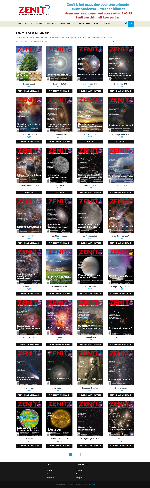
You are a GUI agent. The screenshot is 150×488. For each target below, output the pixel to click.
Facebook (79, 470)
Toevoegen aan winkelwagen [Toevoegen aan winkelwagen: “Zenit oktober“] (28, 446)
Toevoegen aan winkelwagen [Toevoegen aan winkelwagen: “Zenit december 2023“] (90, 395)
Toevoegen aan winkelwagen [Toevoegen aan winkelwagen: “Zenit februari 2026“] (90, 91)
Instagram (79, 477)
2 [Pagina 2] (74, 455)
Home (20, 24)
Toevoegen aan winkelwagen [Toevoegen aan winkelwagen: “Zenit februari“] (28, 395)
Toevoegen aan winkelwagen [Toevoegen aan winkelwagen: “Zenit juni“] (120, 446)
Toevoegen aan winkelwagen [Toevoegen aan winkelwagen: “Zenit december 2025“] (28, 142)
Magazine (29, 24)
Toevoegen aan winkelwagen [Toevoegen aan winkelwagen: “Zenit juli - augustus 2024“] (120, 294)
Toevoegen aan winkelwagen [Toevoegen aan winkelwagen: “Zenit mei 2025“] (90, 192)
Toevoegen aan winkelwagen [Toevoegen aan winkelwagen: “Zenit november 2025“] (59, 142)
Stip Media (92, 484)
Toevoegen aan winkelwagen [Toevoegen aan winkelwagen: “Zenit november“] (120, 395)
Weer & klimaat (85, 24)
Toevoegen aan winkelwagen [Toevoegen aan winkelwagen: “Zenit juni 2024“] (28, 344)
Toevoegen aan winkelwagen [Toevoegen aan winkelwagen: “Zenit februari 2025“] (59, 243)
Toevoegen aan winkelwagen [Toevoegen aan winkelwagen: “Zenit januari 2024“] (59, 395)
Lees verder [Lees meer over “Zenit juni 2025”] (59, 192)
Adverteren (50, 477)
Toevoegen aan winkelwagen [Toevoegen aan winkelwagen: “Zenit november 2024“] (28, 294)
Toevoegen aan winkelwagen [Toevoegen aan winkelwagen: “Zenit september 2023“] (59, 446)
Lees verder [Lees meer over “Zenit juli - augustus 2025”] (28, 192)
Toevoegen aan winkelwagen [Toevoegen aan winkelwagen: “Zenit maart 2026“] (59, 91)
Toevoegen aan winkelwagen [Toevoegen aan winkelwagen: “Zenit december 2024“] (120, 243)
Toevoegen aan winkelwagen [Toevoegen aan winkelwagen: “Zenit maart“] (120, 344)
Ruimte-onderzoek (67, 24)
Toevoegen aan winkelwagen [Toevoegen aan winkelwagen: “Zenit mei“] (59, 344)
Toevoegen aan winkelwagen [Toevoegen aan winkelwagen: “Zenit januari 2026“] (120, 91)
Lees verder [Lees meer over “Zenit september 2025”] (120, 142)
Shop (96, 24)
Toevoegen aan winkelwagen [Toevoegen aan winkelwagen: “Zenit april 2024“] (90, 344)
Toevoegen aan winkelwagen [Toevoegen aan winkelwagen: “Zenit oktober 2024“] (59, 294)
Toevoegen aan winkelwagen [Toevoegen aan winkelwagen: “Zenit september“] (90, 294)
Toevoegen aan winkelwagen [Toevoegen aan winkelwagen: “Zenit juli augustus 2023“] (90, 446)
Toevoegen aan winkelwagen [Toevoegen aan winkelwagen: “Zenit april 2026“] (28, 91)
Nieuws (39, 24)
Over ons (107, 24)
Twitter (78, 474)
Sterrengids (50, 474)
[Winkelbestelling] (123, 41)
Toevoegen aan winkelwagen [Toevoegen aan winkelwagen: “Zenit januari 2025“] (90, 243)
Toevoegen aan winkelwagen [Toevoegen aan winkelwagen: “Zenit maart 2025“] (28, 243)
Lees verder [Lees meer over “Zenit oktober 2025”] (90, 142)
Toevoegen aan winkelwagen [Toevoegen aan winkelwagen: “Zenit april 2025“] (120, 192)
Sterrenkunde (51, 24)
